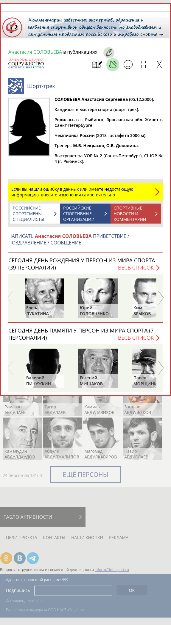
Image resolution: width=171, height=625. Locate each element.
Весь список (136, 267)
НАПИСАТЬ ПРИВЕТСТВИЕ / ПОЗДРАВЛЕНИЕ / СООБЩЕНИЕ (68, 239)
